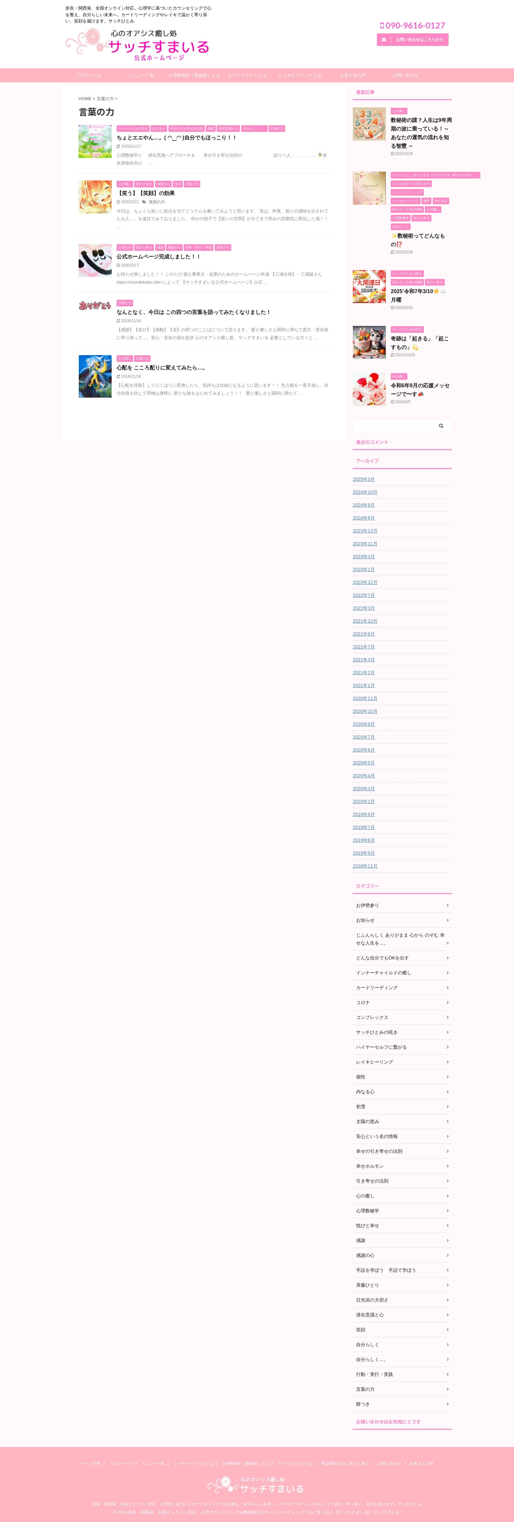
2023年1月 (364, 569)
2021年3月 (364, 659)
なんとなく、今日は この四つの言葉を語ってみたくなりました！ (194, 312)
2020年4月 (364, 775)
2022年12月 (365, 582)
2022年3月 (364, 608)
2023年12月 (365, 530)
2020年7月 (364, 737)
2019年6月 (364, 840)
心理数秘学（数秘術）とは (194, 75)
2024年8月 (364, 518)
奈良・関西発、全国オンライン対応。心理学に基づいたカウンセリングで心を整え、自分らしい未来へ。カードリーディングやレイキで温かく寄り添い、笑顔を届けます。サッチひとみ (257, 1504)
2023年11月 (365, 543)
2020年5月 (364, 762)
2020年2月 (364, 801)
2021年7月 (364, 646)
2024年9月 (364, 505)
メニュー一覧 (141, 75)
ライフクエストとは (247, 75)
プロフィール (88, 75)
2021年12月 (365, 621)
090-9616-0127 (412, 25)
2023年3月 (364, 556)
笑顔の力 (157, 202)
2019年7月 (364, 827)
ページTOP (90, 1463)
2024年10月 (365, 492)
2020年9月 (364, 724)
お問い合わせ (406, 75)
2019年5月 (364, 853)
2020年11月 (365, 698)
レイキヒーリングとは (299, 75)
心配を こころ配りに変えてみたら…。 (162, 368)
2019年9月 (364, 814)
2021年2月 (364, 672)
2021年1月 (364, 685)
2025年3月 (364, 479)
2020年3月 (364, 788)
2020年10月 (365, 711)
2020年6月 (364, 750)
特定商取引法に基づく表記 (345, 1463)
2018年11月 (365, 866)
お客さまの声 (353, 75)
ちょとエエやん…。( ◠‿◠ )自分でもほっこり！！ (177, 137)
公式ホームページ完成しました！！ (159, 256)
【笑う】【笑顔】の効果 (146, 193)
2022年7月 (364, 595)
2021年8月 (364, 634)
